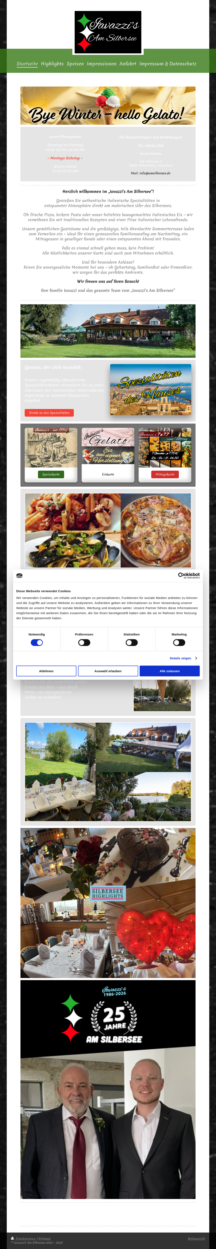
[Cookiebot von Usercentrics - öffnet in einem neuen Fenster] (181, 576)
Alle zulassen (170, 671)
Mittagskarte (165, 474)
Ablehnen (46, 671)
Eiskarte (108, 474)
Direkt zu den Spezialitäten (49, 413)
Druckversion (23, 1239)
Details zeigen (180, 658)
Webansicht (196, 1239)
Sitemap (44, 1239)
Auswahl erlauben (108, 671)
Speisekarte (51, 474)
